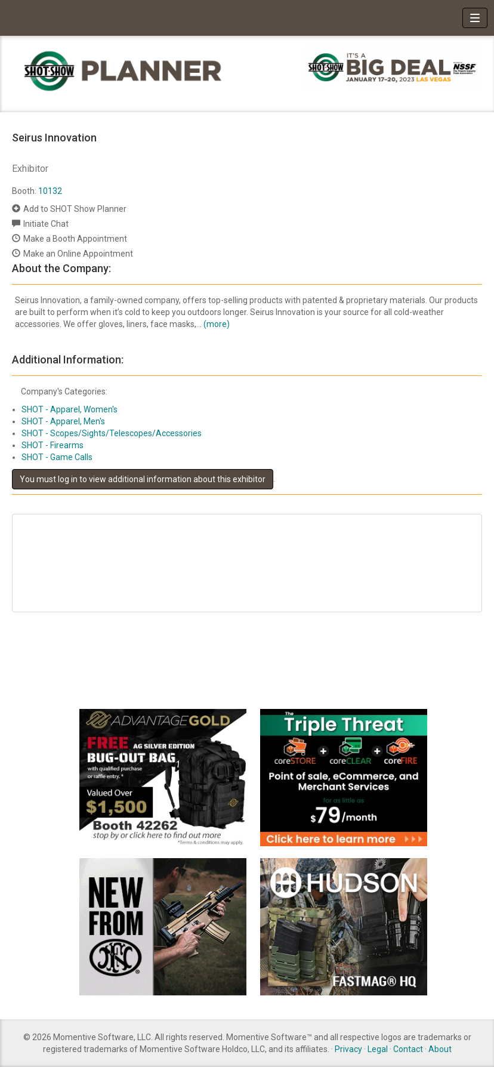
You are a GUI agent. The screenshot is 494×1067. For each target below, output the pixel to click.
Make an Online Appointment (78, 253)
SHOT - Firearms (52, 445)
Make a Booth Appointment (75, 238)
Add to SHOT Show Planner (74, 209)
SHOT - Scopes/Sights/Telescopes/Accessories (111, 433)
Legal (378, 1049)
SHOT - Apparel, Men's (63, 421)
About (440, 1049)
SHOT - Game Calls (56, 457)
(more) (216, 324)
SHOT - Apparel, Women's (69, 409)
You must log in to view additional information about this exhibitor (142, 479)
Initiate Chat (46, 224)
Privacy (348, 1049)
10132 (50, 191)
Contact (408, 1049)
